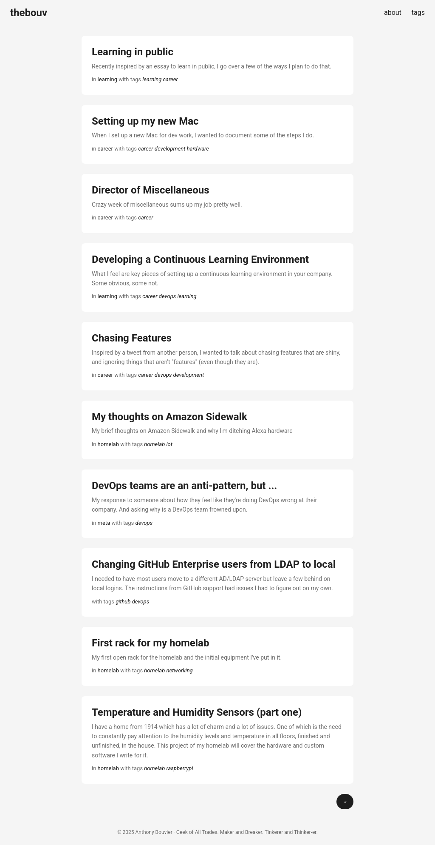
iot (169, 444)
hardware (198, 148)
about (392, 13)
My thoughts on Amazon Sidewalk (169, 417)
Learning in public (132, 52)
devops (167, 296)
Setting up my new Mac (145, 121)
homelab (154, 444)
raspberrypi (179, 768)
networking (179, 670)
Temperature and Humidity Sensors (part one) (197, 712)
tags (418, 13)
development (170, 148)
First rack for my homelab (150, 643)
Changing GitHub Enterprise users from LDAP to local (214, 564)
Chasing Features (132, 338)
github (123, 601)
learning (151, 79)
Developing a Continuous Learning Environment (200, 259)
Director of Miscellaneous (150, 190)
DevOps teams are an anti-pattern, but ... (184, 486)
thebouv (28, 13)
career (170, 79)
